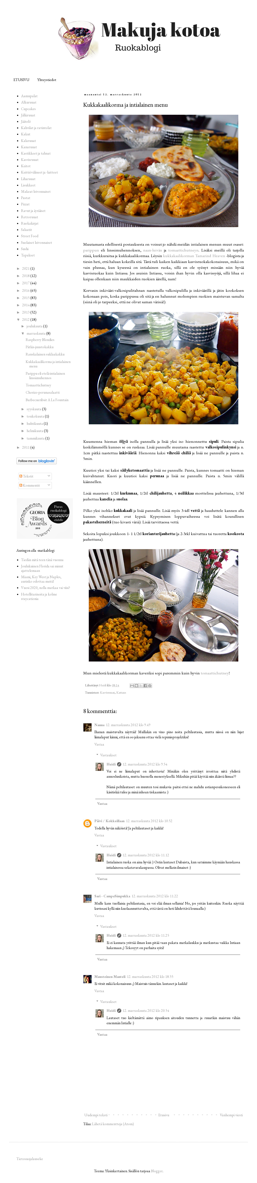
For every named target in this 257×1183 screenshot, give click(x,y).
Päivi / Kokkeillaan (109, 820)
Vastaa (99, 744)
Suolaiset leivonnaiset (36, 242)
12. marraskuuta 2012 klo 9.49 (128, 724)
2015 (26, 297)
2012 (26, 319)
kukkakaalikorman (178, 255)
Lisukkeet (28, 185)
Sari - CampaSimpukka (112, 896)
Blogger (157, 1170)
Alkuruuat (28, 102)
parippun (91, 250)
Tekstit (26, 476)
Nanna (99, 724)
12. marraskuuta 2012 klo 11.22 (155, 896)
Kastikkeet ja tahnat (36, 153)
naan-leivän (152, 250)
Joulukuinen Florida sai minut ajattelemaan (42, 568)
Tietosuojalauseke (29, 1158)
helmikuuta (35, 430)
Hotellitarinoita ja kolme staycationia (39, 596)
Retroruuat (29, 216)
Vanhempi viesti (231, 1115)
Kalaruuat (28, 140)
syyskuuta (34, 409)
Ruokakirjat (30, 223)
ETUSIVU (21, 79)
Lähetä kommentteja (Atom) (113, 1123)
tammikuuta (36, 438)
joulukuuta (35, 326)
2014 (26, 305)
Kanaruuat (29, 146)
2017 (26, 283)
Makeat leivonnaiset (36, 191)
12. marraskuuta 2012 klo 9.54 (145, 764)
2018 (26, 275)
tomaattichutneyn (183, 250)
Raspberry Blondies (40, 339)
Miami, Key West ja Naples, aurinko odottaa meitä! (41, 579)
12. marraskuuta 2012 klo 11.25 (146, 935)
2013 (26, 312)
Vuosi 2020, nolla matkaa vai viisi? (45, 587)
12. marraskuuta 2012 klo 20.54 (146, 1010)
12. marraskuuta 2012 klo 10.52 (149, 820)
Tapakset (28, 255)
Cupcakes (28, 108)
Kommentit (29, 485)
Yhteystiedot (46, 79)
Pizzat (25, 204)
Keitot (26, 165)
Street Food (29, 235)
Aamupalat (29, 95)
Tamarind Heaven (210, 255)
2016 (26, 290)
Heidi (111, 764)
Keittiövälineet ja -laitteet (39, 172)
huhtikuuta (35, 423)
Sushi (25, 248)
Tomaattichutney (38, 385)
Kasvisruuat (107, 692)
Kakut (25, 134)
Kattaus (121, 692)
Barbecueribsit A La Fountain (47, 399)
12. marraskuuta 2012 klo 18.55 (150, 976)
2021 (26, 268)
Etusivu (163, 1115)
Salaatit (26, 229)
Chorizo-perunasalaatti (43, 392)
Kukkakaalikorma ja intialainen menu (48, 364)
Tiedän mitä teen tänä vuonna (42, 559)
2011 (26, 447)
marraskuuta (36, 333)
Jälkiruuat (28, 115)
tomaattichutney (215, 673)
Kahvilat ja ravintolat (36, 127)
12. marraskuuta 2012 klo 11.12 (146, 855)
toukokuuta (36, 416)
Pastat (25, 197)
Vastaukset (108, 755)
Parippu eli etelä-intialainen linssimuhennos (45, 375)
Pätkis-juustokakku (40, 346)
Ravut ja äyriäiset (33, 210)
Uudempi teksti (95, 1115)
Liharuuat (28, 178)
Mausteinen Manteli (109, 976)
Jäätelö (26, 121)
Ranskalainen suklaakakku (45, 354)
